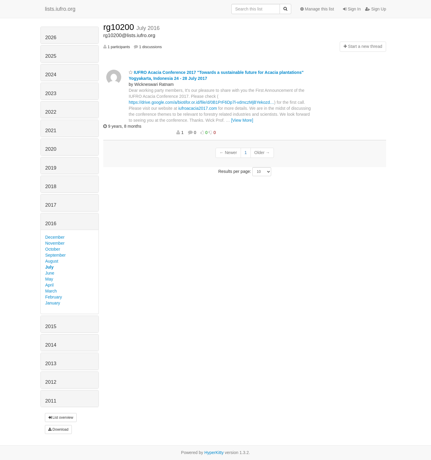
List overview (60, 417)
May (49, 279)
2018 (50, 186)
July (49, 267)
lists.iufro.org (60, 9)
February (53, 297)
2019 (50, 168)
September (55, 255)
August (51, 261)
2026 (50, 37)
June (49, 273)
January (52, 303)
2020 (50, 149)
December (55, 237)
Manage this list (317, 9)
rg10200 (119, 27)
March (51, 291)
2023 (50, 93)
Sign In (352, 9)
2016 (50, 223)
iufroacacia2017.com (197, 108)
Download (58, 429)
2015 (50, 326)
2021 (50, 130)
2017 (50, 205)
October (52, 249)
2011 (50, 401)
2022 (50, 112)
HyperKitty (214, 452)
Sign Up (375, 9)
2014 (50, 345)
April (49, 285)
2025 (50, 56)
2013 (50, 363)
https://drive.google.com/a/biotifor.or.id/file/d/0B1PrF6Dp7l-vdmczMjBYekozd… (201, 102)
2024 (50, 74)
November (55, 243)
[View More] (242, 120)
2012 (50, 382)
